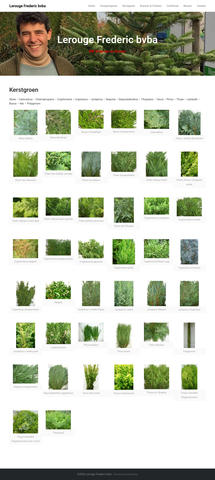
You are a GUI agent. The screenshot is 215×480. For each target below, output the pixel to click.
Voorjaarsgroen (109, 5)
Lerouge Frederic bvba (27, 6)
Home (91, 5)
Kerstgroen (129, 5)
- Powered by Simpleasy (125, 474)
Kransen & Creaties (151, 5)
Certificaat (173, 5)
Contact (201, 5)
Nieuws (188, 5)
